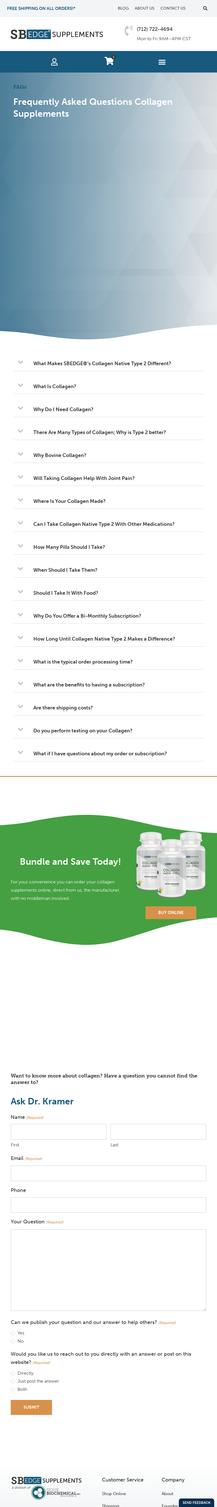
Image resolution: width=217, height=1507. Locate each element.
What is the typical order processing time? (83, 662)
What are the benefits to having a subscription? (89, 685)
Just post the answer (38, 1381)
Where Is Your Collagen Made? (69, 501)
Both (22, 1389)
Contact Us (173, 8)
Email (26, 1158)
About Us (145, 8)
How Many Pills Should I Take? (69, 547)
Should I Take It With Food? (65, 593)
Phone (18, 1190)
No (21, 1341)
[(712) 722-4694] (128, 30)
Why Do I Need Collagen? (63, 409)
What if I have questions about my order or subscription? (100, 754)
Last (114, 1144)
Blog (123, 8)
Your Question (37, 1222)
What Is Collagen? (54, 386)
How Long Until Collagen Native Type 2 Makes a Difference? (104, 639)
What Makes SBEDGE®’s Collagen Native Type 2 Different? (102, 363)
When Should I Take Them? (65, 570)
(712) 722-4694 (155, 29)
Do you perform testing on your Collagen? (83, 731)
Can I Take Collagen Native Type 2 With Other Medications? (104, 524)
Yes (21, 1333)
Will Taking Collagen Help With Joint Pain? (84, 478)
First (15, 1144)
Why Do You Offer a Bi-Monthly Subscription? (87, 616)
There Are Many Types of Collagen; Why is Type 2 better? (99, 432)
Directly (26, 1373)
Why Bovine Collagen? (59, 455)
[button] (205, 8)
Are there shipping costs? (63, 708)
